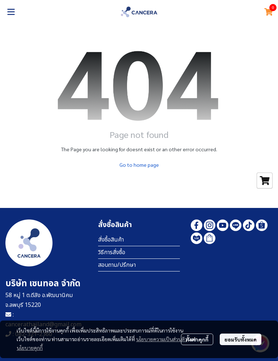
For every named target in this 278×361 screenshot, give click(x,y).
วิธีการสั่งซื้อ (111, 252)
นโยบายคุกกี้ (30, 347)
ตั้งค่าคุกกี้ (197, 339)
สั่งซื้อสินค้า (111, 239)
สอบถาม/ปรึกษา (117, 265)
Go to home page (139, 164)
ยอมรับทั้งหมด (240, 339)
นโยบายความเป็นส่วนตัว (161, 339)
